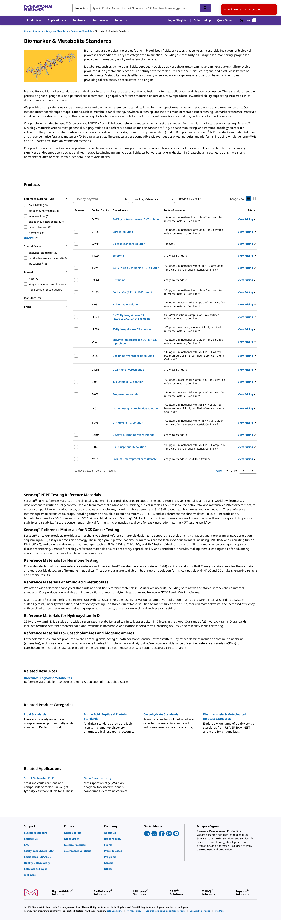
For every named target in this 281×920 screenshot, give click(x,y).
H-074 (95, 317)
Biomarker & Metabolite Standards (112, 31)
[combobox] (141, 8)
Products (38, 31)
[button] (177, 20)
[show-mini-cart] (248, 20)
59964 (95, 280)
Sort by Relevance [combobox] (146, 199)
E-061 (95, 382)
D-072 (95, 408)
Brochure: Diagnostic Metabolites (48, 678)
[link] (42, 833)
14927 (95, 255)
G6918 (95, 243)
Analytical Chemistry (57, 31)
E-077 (95, 447)
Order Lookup (202, 20)
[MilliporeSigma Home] (38, 8)
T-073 (95, 422)
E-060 (95, 304)
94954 (95, 369)
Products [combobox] (80, 8)
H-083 (95, 329)
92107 (95, 434)
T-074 (95, 267)
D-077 (95, 341)
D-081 (95, 355)
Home (27, 31)
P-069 (95, 394)
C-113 (95, 292)
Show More (31, 237)
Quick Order (224, 20)
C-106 (95, 231)
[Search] (205, 8)
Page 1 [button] (221, 470)
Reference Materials (81, 31)
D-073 (95, 219)
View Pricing (247, 219)
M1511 (96, 459)
